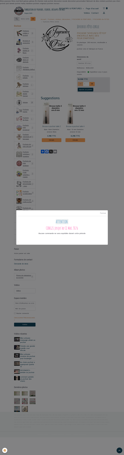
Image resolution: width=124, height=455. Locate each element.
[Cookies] (4, 450)
